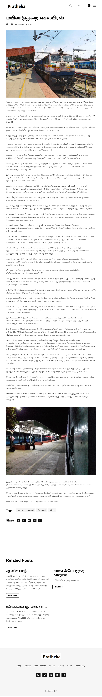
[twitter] (44, 676)
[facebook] (38, 676)
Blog (19, 667)
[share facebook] (19, 521)
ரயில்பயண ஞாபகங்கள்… (26, 607)
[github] (51, 676)
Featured (42, 510)
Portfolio (27, 667)
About (69, 667)
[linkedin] (57, 676)
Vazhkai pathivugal (26, 510)
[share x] (25, 521)
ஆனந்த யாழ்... (17, 572)
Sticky (52, 510)
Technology (80, 667)
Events (52, 667)
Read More (12, 596)
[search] (71, 5)
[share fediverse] (38, 521)
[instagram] (63, 676)
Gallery (61, 667)
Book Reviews (40, 667)
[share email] (31, 521)
